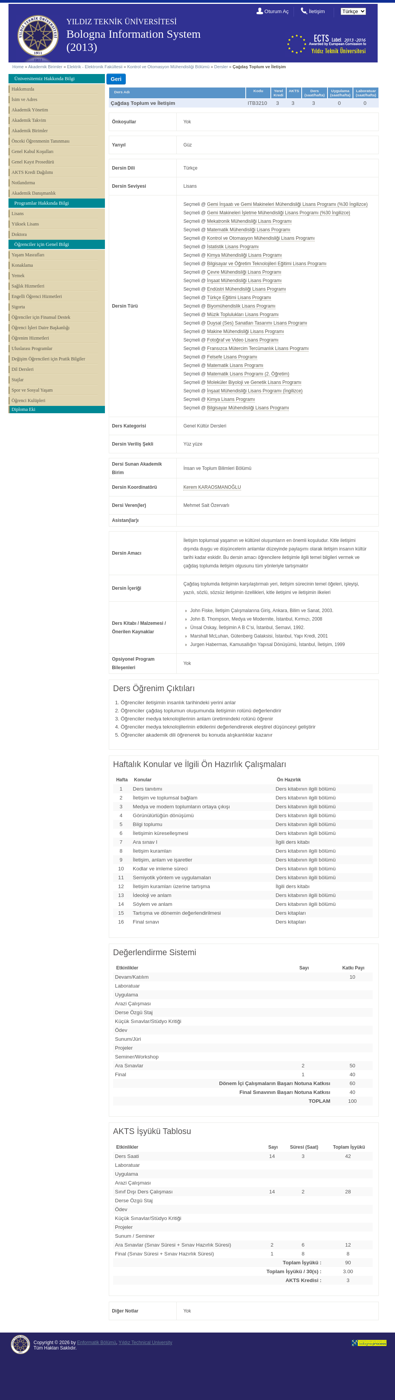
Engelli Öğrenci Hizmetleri (37, 296)
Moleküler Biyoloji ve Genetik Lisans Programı (254, 382)
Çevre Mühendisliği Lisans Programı (244, 272)
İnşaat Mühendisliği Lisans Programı (244, 280)
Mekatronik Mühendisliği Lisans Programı (249, 221)
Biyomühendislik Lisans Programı (241, 306)
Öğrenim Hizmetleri (30, 338)
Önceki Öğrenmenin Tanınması (40, 141)
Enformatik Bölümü (96, 1342)
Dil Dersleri (23, 369)
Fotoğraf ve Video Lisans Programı (243, 340)
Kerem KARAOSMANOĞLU (212, 487)
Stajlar (18, 379)
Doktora (19, 234)
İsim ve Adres (24, 99)
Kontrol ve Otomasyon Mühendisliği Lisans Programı (261, 238)
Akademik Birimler (45, 66)
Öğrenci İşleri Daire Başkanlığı (40, 327)
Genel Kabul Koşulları (33, 151)
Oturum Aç (277, 11)
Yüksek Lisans (25, 224)
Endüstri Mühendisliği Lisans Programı (246, 289)
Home (18, 66)
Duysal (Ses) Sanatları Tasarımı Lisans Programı (257, 323)
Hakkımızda (23, 89)
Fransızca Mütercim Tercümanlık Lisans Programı (258, 348)
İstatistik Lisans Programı (233, 246)
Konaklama (22, 265)
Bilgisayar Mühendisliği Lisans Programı (248, 408)
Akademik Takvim (29, 120)
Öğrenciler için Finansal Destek (41, 317)
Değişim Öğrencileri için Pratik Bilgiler (48, 359)
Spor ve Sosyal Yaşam (32, 390)
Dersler (221, 66)
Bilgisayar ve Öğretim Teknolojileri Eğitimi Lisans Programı (267, 263)
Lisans (18, 213)
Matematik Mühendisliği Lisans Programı (248, 229)
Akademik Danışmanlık (34, 193)
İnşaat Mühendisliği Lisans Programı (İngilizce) (255, 391)
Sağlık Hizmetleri (28, 286)
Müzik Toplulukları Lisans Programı (243, 314)
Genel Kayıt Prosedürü (33, 162)
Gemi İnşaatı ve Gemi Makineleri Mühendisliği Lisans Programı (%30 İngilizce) (287, 204)
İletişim (317, 11)
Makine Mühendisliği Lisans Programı (245, 331)
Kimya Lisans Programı (231, 399)
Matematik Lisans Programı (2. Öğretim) (248, 374)
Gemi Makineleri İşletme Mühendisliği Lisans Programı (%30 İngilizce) (278, 212)
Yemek (18, 275)
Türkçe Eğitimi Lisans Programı (239, 297)
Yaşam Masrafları (28, 254)
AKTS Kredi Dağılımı (32, 172)
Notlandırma (23, 182)
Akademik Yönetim (30, 110)
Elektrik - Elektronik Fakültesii (95, 66)
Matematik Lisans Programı (235, 365)
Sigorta (18, 307)
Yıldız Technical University (145, 1342)
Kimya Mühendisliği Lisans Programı (244, 255)
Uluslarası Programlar (32, 348)
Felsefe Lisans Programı (232, 357)
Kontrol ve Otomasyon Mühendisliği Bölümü (168, 66)
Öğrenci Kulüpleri (29, 400)
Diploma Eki (23, 409)
